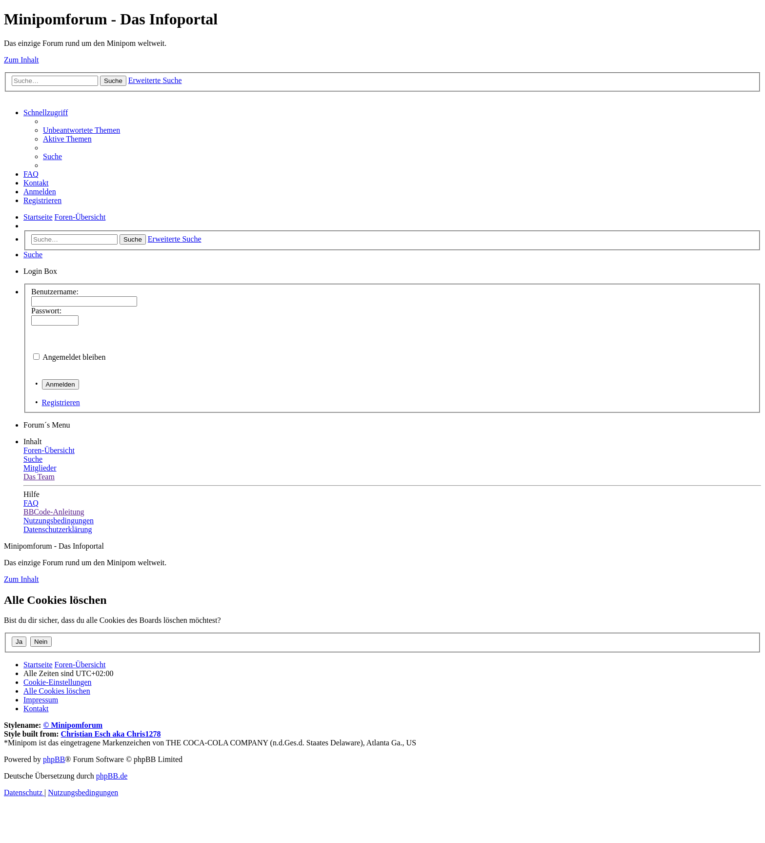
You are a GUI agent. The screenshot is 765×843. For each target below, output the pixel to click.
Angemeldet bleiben (73, 357)
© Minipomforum (72, 725)
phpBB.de (111, 776)
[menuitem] (81, 130)
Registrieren (61, 402)
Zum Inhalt (21, 60)
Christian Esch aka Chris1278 (111, 734)
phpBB (54, 759)
